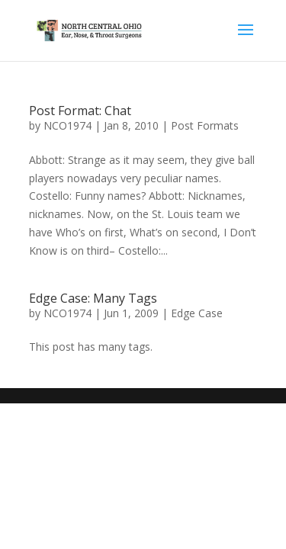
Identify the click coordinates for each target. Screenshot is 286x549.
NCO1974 (67, 125)
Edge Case (197, 313)
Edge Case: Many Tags (93, 298)
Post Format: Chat (80, 110)
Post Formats (205, 125)
